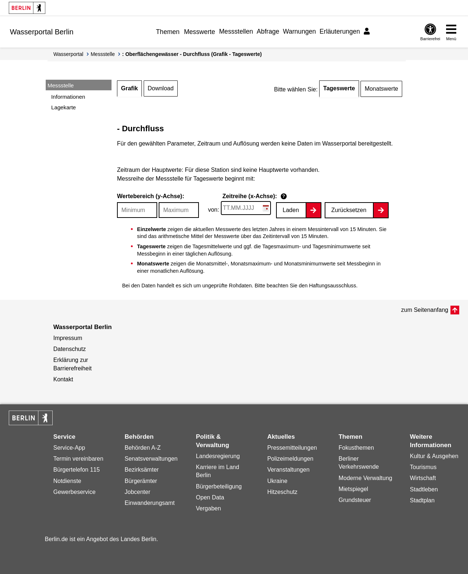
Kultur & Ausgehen (434, 456)
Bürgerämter (141, 481)
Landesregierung (218, 456)
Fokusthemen (356, 448)
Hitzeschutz (282, 492)
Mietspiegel (353, 489)
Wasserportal (68, 54)
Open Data (210, 497)
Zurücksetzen (348, 210)
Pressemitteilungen (292, 448)
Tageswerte (339, 88)
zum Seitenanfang (424, 310)
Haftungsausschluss (332, 285)
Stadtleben (424, 489)
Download (161, 88)
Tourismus (423, 467)
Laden (291, 210)
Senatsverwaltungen (151, 459)
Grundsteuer (355, 500)
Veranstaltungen (288, 470)
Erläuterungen (340, 31)
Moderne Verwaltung (365, 478)
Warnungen (299, 31)
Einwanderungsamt (150, 503)
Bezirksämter (142, 470)
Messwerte (199, 31)
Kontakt (63, 379)
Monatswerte (381, 89)
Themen (168, 31)
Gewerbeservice (74, 492)
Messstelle (103, 54)
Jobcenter (137, 492)
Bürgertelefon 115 (76, 470)
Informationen (68, 97)
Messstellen (236, 31)
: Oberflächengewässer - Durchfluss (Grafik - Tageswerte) (192, 54)
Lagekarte (63, 107)
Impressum (67, 338)
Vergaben (208, 508)
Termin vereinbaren (78, 459)
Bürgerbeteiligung (219, 486)
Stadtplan (422, 500)
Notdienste (67, 481)
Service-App (69, 448)
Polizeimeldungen (290, 459)
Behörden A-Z (143, 448)
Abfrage (268, 31)
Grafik (129, 88)
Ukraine (277, 481)
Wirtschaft (423, 478)
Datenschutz (69, 349)
